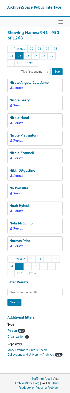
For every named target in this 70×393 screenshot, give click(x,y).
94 (11, 56)
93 (55, 49)
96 (27, 56)
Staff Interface (41, 378)
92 (47, 49)
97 (35, 56)
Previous (17, 49)
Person (12, 330)
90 (31, 49)
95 (19, 56)
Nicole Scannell (22, 152)
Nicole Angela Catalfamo (29, 82)
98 (43, 56)
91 (39, 49)
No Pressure (19, 188)
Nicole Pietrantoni (24, 135)
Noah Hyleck (20, 205)
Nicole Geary (20, 100)
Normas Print (20, 240)
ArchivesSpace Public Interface (34, 7)
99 (51, 56)
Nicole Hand (19, 117)
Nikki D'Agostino (22, 170)
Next (31, 63)
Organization (16, 336)
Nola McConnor (22, 223)
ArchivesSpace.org (27, 383)
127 (19, 63)
